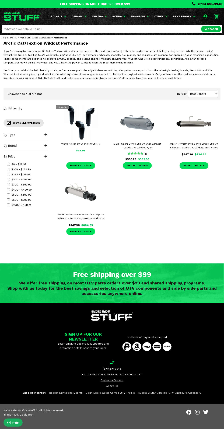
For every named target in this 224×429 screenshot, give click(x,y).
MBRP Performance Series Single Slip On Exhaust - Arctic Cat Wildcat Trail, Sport (194, 145)
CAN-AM (79, 16)
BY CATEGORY (184, 16)
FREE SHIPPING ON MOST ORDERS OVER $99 (95, 4)
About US (112, 386)
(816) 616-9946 (207, 4)
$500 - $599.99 (19, 194)
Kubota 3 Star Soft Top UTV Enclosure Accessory (169, 392)
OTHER (161, 16)
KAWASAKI (140, 16)
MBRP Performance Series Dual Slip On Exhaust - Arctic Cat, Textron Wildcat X (81, 216)
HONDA (119, 16)
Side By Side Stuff (24, 410)
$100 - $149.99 (19, 169)
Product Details (80, 165)
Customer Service (112, 380)
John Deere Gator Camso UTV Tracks (110, 392)
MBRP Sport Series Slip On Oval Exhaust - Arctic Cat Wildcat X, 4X (137, 145)
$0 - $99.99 (16, 164)
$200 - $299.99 (19, 179)
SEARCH (211, 29)
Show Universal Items (23, 123)
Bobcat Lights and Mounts (66, 392)
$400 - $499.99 (19, 189)
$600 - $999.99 (19, 199)
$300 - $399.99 (19, 184)
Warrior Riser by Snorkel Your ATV (80, 143)
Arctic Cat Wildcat (41, 38)
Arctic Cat (25, 38)
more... (13, 38)
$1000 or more (19, 204)
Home (5, 38)
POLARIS (58, 16)
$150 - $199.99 (18, 174)
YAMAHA (99, 16)
